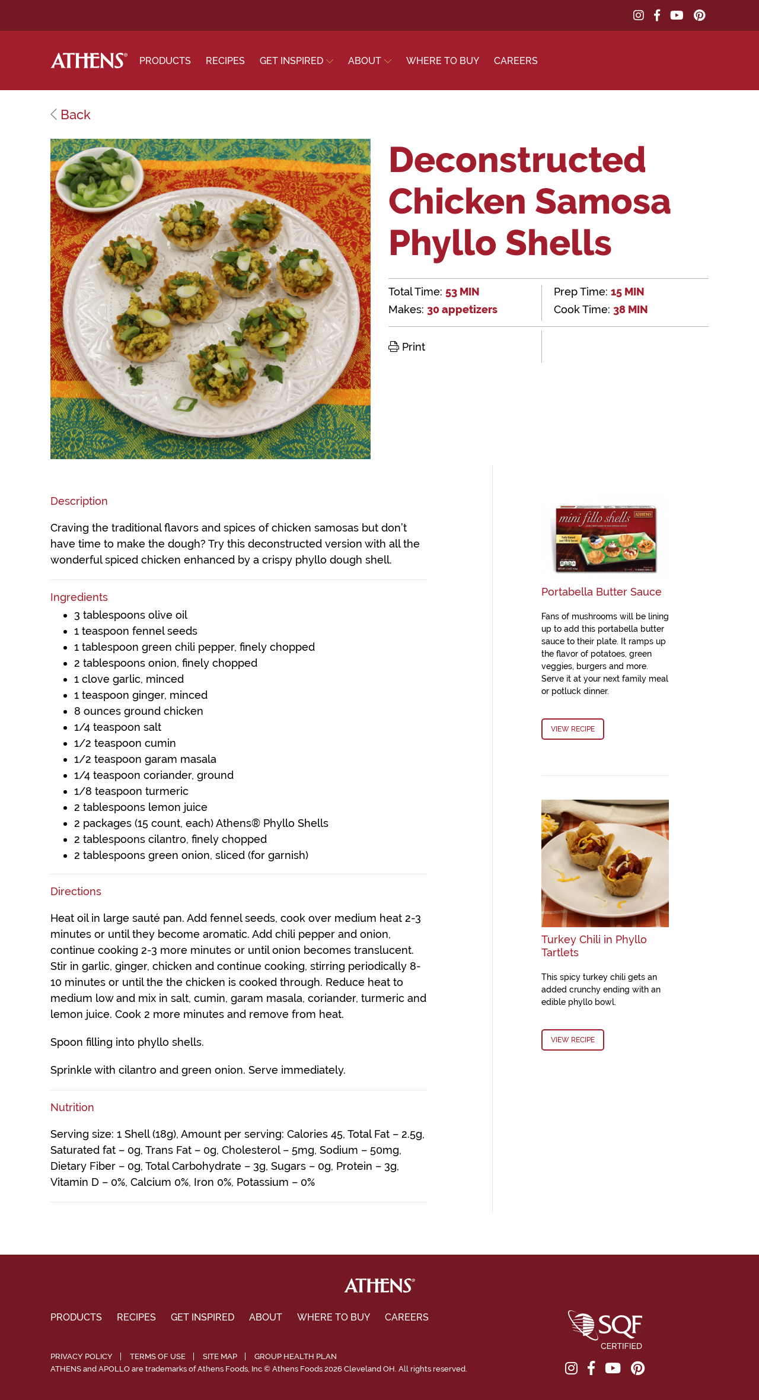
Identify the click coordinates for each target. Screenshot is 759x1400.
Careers (516, 60)
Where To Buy (442, 60)
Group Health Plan (295, 1356)
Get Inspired (291, 60)
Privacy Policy (81, 1356)
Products (165, 60)
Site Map (220, 1356)
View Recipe (573, 729)
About (364, 60)
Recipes (225, 60)
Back (70, 114)
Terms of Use (158, 1356)
